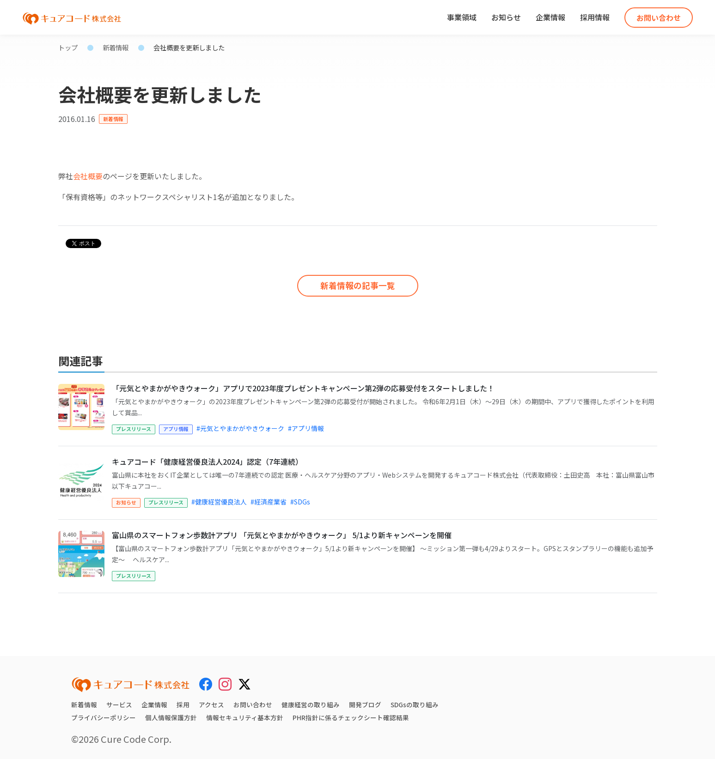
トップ (68, 47)
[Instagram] (225, 684)
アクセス (211, 704)
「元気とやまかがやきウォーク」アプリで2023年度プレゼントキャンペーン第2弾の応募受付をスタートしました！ (303, 388)
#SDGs (300, 501)
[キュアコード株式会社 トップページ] (130, 684)
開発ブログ (365, 704)
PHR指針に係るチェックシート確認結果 (351, 717)
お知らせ (506, 17)
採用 (183, 704)
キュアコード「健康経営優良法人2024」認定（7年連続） (207, 461)
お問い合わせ (658, 17)
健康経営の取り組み (310, 704)
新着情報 (115, 47)
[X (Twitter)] (244, 682)
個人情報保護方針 (171, 717)
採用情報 (595, 17)
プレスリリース (133, 428)
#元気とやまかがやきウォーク (240, 428)
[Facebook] (205, 684)
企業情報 (550, 17)
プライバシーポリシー (103, 717)
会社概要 (88, 176)
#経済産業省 (269, 501)
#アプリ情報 (306, 428)
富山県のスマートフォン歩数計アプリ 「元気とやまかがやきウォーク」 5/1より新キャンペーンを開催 (282, 534)
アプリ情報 (176, 428)
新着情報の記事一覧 (357, 282)
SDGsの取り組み (415, 704)
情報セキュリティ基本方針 (244, 717)
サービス (119, 704)
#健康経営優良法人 (219, 501)
